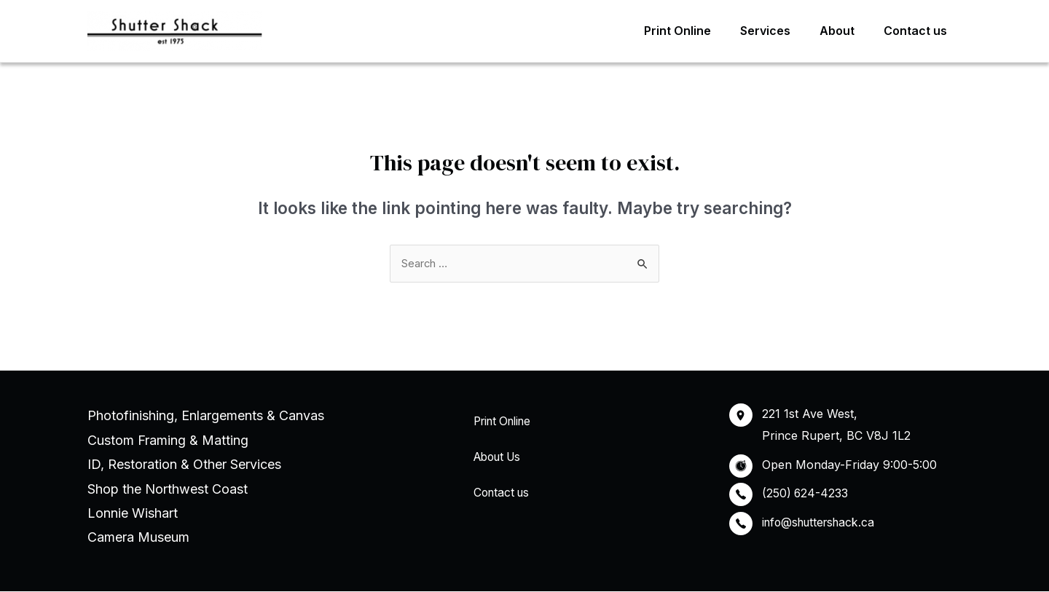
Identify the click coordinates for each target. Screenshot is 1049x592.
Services (780, 30)
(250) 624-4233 (805, 493)
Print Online (697, 30)
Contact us (918, 30)
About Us (496, 458)
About (845, 30)
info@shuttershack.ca (822, 523)
